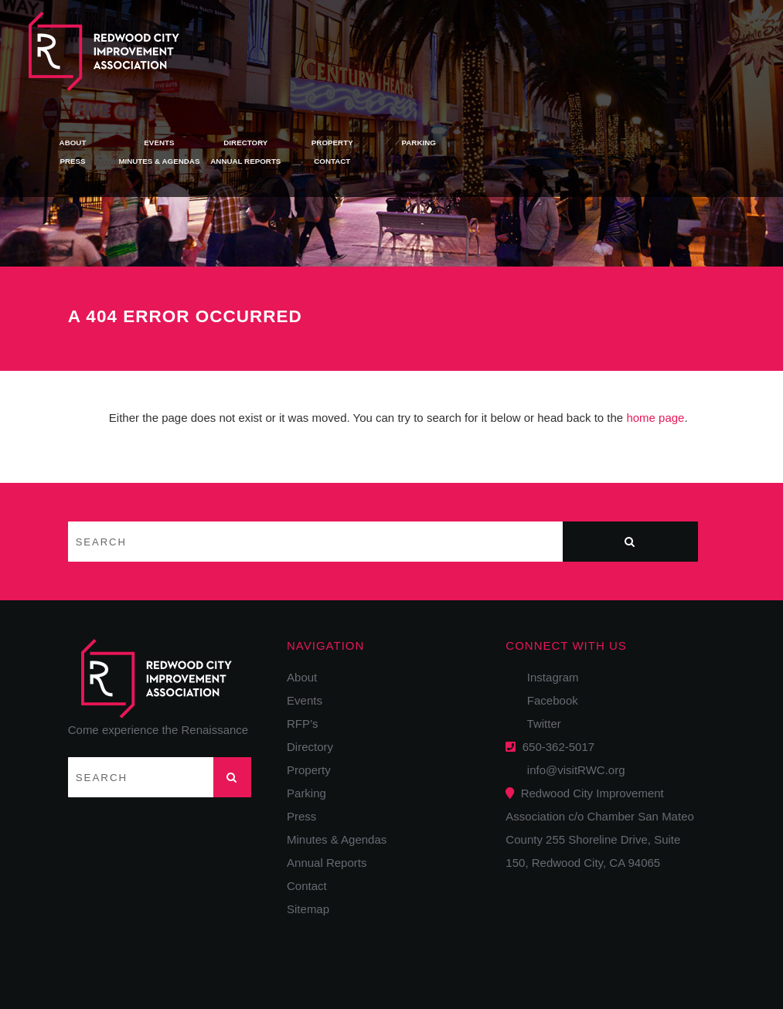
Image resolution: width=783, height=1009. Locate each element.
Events (388, 39)
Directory (474, 39)
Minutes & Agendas (387, 58)
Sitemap (308, 909)
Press (302, 58)
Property (560, 39)
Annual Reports (474, 58)
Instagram (547, 677)
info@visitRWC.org (573, 769)
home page (655, 417)
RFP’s (302, 723)
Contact (561, 58)
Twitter (538, 723)
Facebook (547, 700)
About (301, 39)
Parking (648, 39)
